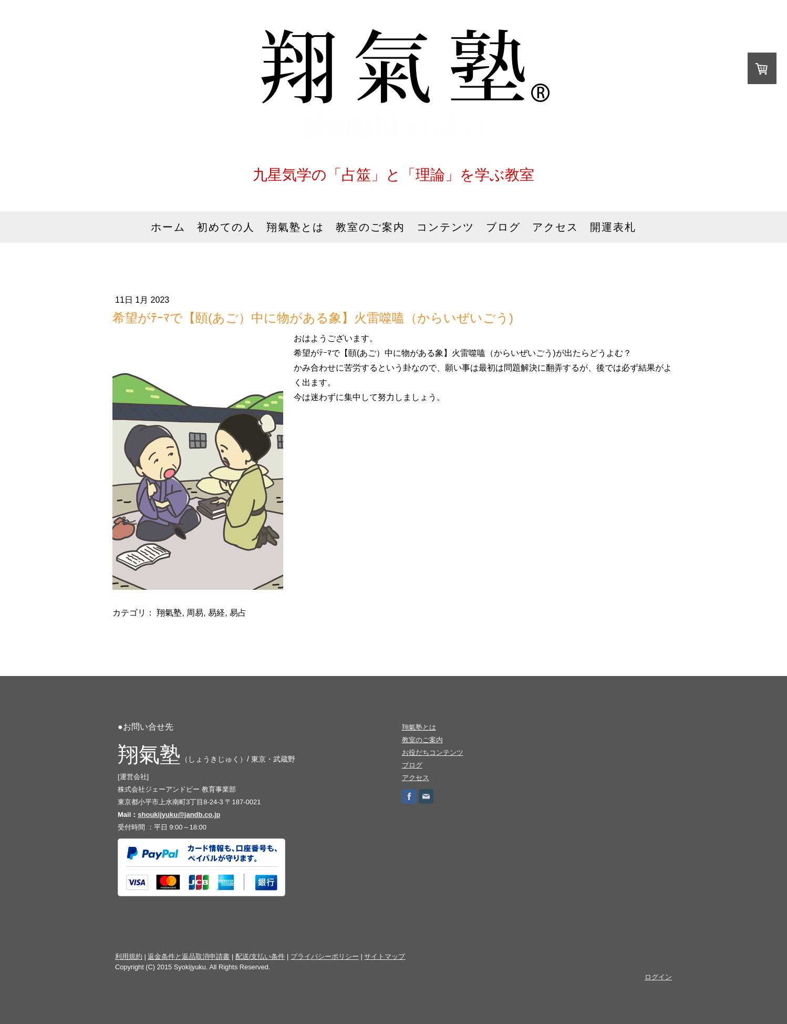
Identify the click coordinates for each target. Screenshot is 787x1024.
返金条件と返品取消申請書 (189, 956)
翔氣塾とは (295, 227)
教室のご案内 (370, 227)
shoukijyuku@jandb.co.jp (179, 814)
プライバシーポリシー (325, 956)
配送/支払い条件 (260, 956)
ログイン (658, 977)
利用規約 (128, 956)
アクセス (555, 227)
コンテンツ (445, 227)
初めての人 (226, 227)
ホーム (168, 227)
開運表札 (613, 227)
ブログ (503, 227)
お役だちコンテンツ (432, 752)
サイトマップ (384, 956)
